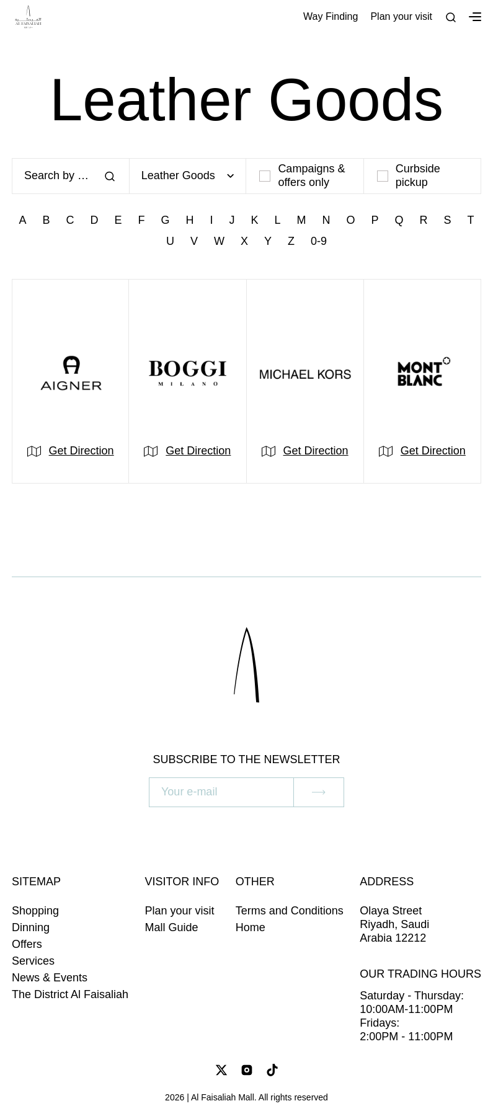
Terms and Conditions (290, 910)
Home (250, 927)
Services (33, 961)
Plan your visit (401, 16)
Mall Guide (171, 927)
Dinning (31, 927)
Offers (27, 944)
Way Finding (330, 16)
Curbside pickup (408, 175)
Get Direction (81, 451)
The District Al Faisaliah (70, 994)
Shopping (35, 910)
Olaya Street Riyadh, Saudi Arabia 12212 (394, 924)
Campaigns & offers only (302, 175)
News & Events (49, 977)
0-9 (319, 241)
